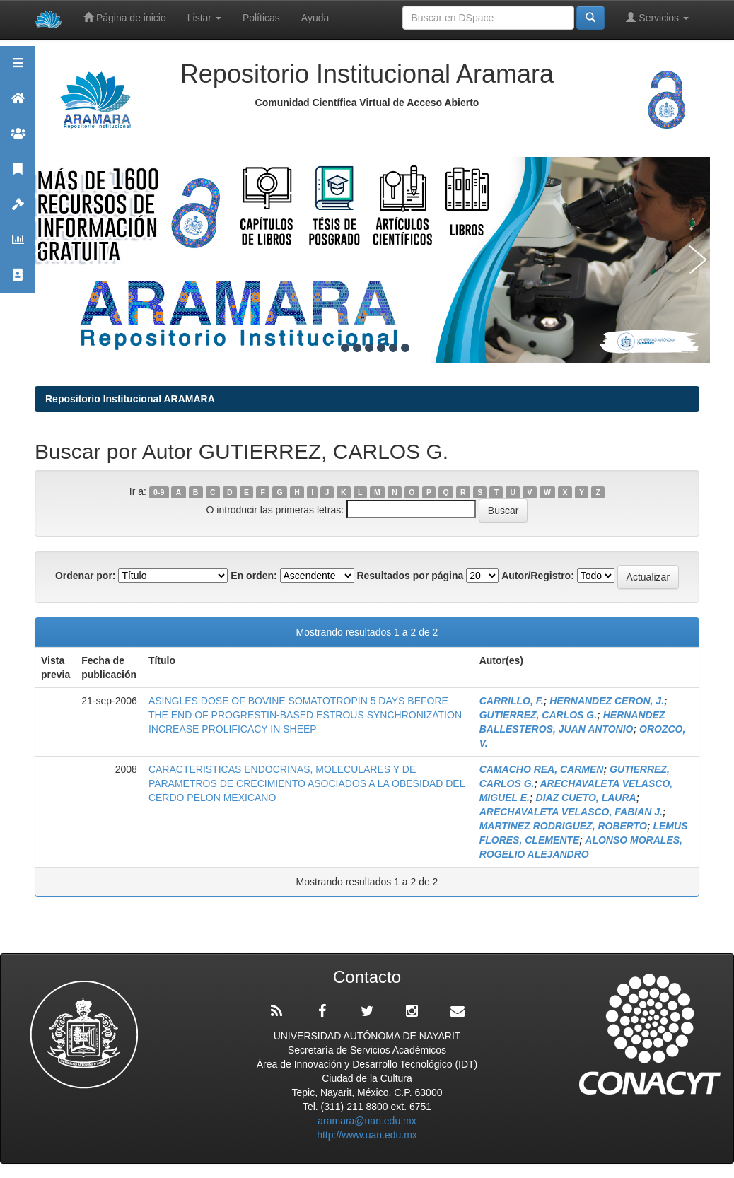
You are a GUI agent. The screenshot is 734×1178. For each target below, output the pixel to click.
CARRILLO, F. (511, 700)
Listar (204, 17)
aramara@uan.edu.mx (367, 1120)
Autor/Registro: (537, 575)
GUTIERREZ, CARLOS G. (538, 715)
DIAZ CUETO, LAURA (586, 797)
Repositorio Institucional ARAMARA (130, 398)
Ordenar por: (85, 575)
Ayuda (315, 17)
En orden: (253, 575)
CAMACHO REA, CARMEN (541, 769)
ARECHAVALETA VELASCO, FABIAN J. (571, 811)
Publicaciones (17, 175)
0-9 (158, 492)
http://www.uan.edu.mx (367, 1135)
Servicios (657, 17)
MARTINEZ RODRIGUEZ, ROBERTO (563, 826)
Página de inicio (124, 17)
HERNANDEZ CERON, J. (606, 700)
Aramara (17, 104)
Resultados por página (409, 575)
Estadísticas (17, 245)
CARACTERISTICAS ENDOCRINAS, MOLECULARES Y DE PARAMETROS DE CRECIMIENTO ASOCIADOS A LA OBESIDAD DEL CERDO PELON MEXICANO (306, 783)
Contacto (17, 281)
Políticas (261, 17)
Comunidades (17, 139)
